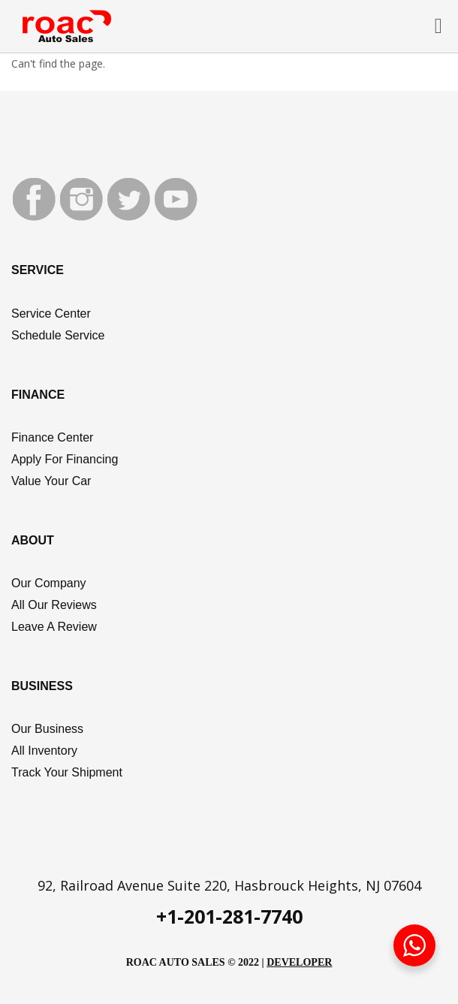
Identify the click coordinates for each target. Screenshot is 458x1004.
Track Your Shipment (66, 772)
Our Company (48, 583)
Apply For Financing (64, 459)
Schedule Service (58, 335)
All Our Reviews (54, 604)
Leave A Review (54, 626)
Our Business (47, 728)
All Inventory (44, 750)
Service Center (51, 313)
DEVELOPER (299, 962)
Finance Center (52, 437)
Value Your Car (51, 481)
